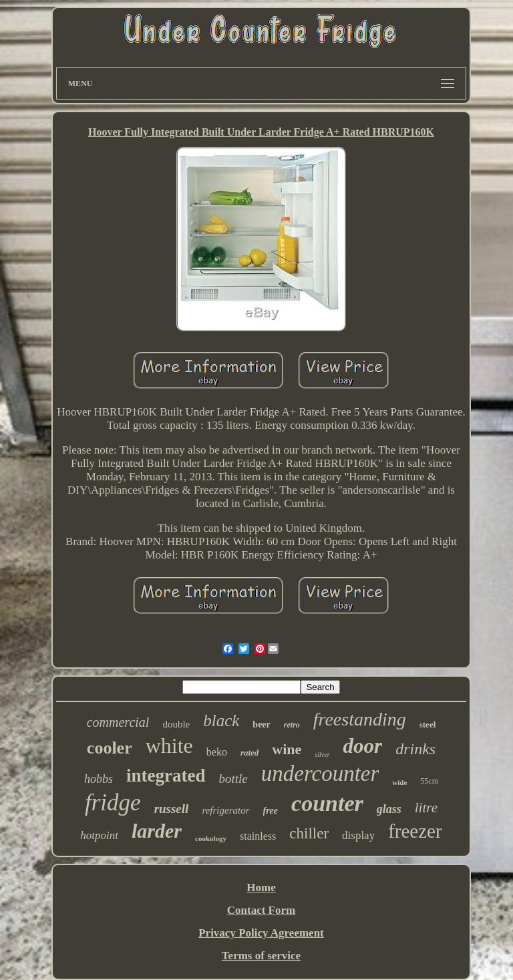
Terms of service (261, 955)
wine (286, 749)
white (169, 745)
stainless (258, 836)
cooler (109, 748)
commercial (118, 722)
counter (327, 803)
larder (157, 831)
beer (261, 724)
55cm (429, 781)
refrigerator (225, 810)
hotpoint (99, 835)
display (358, 835)
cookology (210, 838)
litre (426, 808)
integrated (165, 776)
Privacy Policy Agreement (261, 933)
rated (249, 753)
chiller (309, 833)
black (221, 720)
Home (260, 887)
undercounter (320, 774)
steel (427, 724)
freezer (415, 831)
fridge (113, 803)
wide (399, 782)
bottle (232, 779)
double (176, 724)
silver (322, 754)
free (271, 811)
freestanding (359, 719)
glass (389, 809)
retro (292, 724)
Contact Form (261, 910)
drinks (415, 749)
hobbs (98, 779)
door (363, 746)
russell (171, 809)
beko (216, 752)
